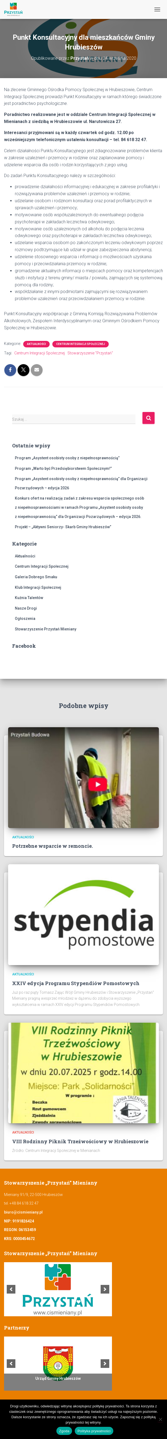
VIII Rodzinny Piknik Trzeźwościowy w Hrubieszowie (80, 1141)
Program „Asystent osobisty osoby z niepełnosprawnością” (67, 458)
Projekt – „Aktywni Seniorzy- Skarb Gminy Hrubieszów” (63, 527)
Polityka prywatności (94, 1431)
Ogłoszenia (25, 618)
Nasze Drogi (26, 608)
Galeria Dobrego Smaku (36, 577)
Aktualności (36, 344)
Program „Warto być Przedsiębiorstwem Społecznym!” (63, 468)
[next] (105, 1289)
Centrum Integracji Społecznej (80, 344)
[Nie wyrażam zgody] (160, 1419)
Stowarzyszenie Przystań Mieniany (45, 629)
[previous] (11, 1289)
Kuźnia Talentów (29, 598)
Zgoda (64, 1431)
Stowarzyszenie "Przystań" (90, 353)
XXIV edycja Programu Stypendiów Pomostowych (75, 983)
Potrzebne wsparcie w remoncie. (52, 846)
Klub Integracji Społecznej (38, 587)
